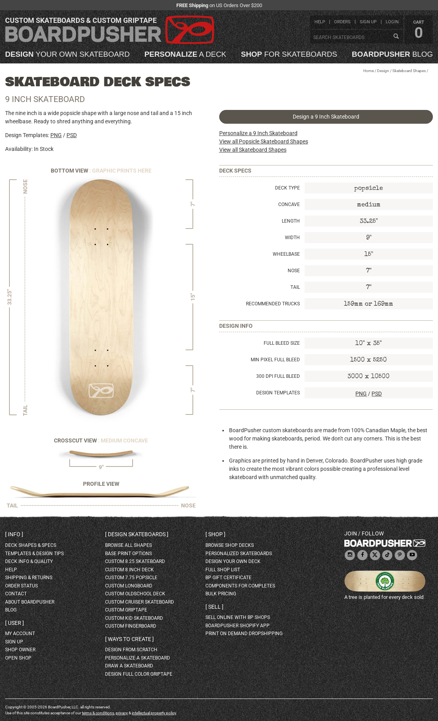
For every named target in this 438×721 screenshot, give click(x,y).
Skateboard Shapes (409, 71)
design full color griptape (138, 674)
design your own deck (233, 561)
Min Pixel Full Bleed (275, 359)
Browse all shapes (128, 545)
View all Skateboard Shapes (252, 150)
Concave (289, 204)
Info (14, 534)
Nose (294, 270)
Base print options (128, 553)
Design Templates (278, 393)
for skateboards (289, 54)
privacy (122, 712)
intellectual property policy (154, 712)
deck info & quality (29, 561)
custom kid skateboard (134, 618)
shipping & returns (28, 577)
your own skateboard (67, 54)
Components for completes (240, 586)
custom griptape (126, 610)
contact (16, 593)
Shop (215, 534)
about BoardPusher (29, 602)
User (14, 623)
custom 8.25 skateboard (135, 561)
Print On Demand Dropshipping (244, 633)
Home (368, 71)
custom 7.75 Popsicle (131, 577)
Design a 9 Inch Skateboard (326, 116)
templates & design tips (34, 553)
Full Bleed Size (282, 343)
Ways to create (129, 639)
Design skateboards (137, 534)
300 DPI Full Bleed (278, 376)
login (392, 21)
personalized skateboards (238, 553)
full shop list (222, 569)
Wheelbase (286, 254)
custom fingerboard (130, 626)
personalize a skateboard (137, 658)
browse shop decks (229, 545)
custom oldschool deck (135, 593)
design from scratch (131, 649)
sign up (368, 21)
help (319, 21)
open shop (18, 658)
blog (392, 54)
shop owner (20, 649)
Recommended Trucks (273, 304)
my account (20, 633)
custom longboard (128, 586)
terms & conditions (98, 712)
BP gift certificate (228, 577)
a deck (185, 54)
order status (21, 586)
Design (383, 71)
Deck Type (287, 188)
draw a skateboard (129, 666)
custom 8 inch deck (129, 569)
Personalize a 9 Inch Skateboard (258, 133)
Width (292, 237)
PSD (72, 135)
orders (342, 21)
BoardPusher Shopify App (237, 625)
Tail (295, 287)
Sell (214, 607)
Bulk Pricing (220, 593)
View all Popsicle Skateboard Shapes (263, 141)
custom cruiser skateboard (139, 602)
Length (291, 221)
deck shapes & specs (30, 545)
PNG (56, 135)
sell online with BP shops (237, 617)
